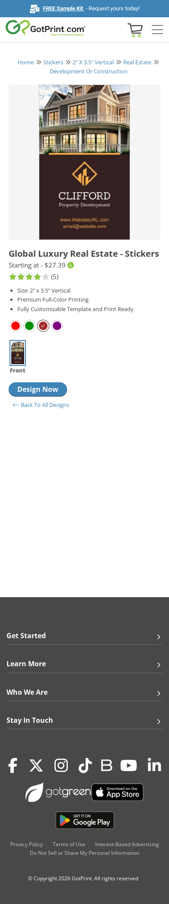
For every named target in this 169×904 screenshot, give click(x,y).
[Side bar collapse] (157, 30)
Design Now (37, 389)
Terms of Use (69, 844)
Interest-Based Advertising (127, 844)
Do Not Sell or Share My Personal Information (84, 853)
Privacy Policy (26, 844)
